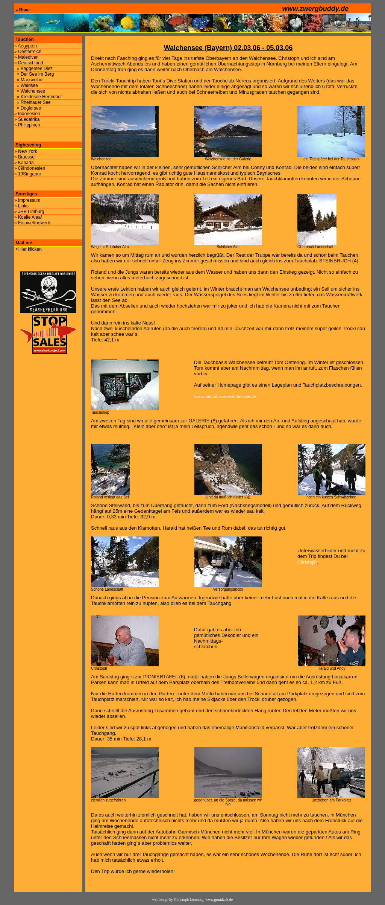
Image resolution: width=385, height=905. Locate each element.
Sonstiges (25, 194)
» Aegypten (25, 46)
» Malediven (26, 57)
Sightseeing (27, 145)
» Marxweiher (29, 79)
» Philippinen (27, 125)
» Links (21, 206)
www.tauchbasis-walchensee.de (225, 396)
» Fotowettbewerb (32, 222)
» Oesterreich (27, 51)
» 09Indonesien (29, 168)
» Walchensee (29, 91)
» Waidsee (26, 85)
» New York (25, 151)
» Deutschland (28, 63)
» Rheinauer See (32, 102)
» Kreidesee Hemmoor (38, 96)
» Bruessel (25, 157)
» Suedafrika (26, 119)
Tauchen (24, 39)
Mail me (23, 242)
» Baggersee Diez (33, 68)
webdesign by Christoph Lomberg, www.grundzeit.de (192, 899)
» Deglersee (27, 108)
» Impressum (27, 200)
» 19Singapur (27, 174)
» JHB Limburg (29, 211)
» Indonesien (27, 113)
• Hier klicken (28, 249)
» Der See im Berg (34, 74)
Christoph (307, 562)
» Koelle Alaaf (28, 217)
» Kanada (23, 162)
